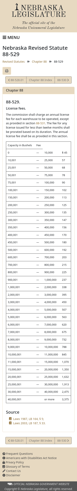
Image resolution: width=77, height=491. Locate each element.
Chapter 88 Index (40, 80)
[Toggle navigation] (11, 37)
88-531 (40, 123)
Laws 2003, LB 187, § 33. (29, 423)
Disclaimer (11, 475)
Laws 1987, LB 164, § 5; (28, 419)
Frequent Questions (17, 454)
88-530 (63, 81)
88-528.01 (16, 81)
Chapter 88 (39, 61)
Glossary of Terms (16, 466)
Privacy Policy (13, 462)
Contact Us (11, 471)
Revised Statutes (13, 61)
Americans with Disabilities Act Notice (29, 458)
